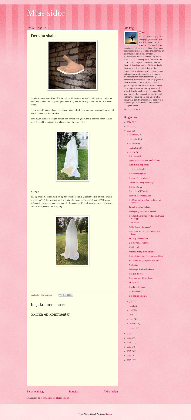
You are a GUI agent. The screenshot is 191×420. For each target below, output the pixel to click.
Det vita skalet (135, 156)
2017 (129, 351)
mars (132, 319)
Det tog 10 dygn (135, 187)
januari (133, 328)
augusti (133, 152)
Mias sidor (46, 13)
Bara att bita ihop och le (139, 165)
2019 (129, 342)
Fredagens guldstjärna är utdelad (142, 211)
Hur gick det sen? (136, 274)
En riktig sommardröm (138, 238)
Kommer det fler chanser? (139, 178)
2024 (129, 122)
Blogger (108, 414)
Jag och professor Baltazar (140, 207)
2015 (129, 360)
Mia (143, 32)
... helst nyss (134, 223)
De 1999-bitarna (135, 291)
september (134, 148)
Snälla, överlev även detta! (140, 227)
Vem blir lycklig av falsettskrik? (142, 252)
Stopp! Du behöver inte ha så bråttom (144, 160)
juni (131, 306)
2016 (129, 356)
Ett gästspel (133, 282)
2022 (129, 131)
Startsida (73, 391)
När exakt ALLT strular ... (139, 191)
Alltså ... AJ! (134, 247)
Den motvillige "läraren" (139, 243)
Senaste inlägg (35, 391)
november (134, 139)
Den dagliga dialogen (138, 296)
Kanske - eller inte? (137, 287)
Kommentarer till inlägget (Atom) (55, 398)
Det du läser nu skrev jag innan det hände (146, 256)
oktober (133, 143)
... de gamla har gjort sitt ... (140, 169)
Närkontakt (133, 265)
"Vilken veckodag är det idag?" (142, 182)
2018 (129, 347)
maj (131, 310)
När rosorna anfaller (137, 174)
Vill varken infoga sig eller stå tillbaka (144, 260)
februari (133, 323)
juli (131, 301)
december (134, 135)
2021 (129, 334)
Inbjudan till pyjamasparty (140, 196)
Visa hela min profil (132, 109)
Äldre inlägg (110, 391)
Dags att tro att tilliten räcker (141, 278)
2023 (129, 126)
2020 (129, 338)
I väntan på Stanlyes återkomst (141, 269)
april (132, 315)
